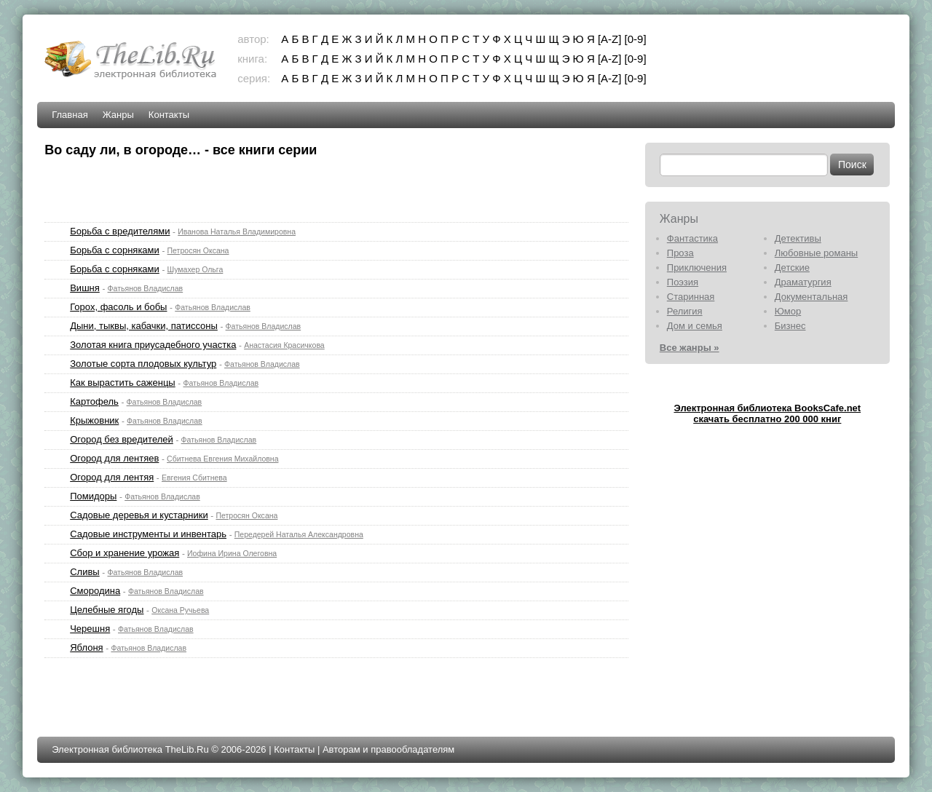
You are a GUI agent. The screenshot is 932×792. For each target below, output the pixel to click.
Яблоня (86, 647)
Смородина (95, 590)
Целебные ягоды (106, 609)
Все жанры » (689, 347)
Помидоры (93, 496)
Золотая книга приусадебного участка (153, 344)
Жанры (118, 114)
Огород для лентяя (112, 477)
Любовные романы (816, 253)
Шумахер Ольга (195, 269)
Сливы (85, 571)
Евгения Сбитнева (194, 477)
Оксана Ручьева (180, 610)
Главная (69, 114)
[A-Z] (610, 39)
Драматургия (803, 282)
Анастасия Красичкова (284, 345)
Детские (792, 267)
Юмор (788, 311)
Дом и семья (694, 325)
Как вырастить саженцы (122, 382)
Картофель (94, 401)
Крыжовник (94, 420)
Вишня (85, 287)
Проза (680, 253)
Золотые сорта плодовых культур (143, 363)
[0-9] (636, 39)
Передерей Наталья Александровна (298, 534)
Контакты (169, 114)
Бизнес (790, 325)
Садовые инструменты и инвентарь (148, 533)
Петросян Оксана (198, 250)
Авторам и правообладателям (388, 749)
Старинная (691, 296)
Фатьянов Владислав (145, 288)
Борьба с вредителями (120, 231)
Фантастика (692, 238)
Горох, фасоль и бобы (118, 306)
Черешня (90, 628)
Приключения (697, 267)
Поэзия (682, 282)
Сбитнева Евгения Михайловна (222, 458)
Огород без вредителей (121, 439)
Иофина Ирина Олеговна (232, 553)
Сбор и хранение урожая (124, 552)
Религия (685, 311)
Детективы (798, 238)
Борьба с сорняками (114, 250)
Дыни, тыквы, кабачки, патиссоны (144, 325)
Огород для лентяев (114, 458)
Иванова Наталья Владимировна (237, 231)
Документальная (811, 296)
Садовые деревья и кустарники (139, 515)
